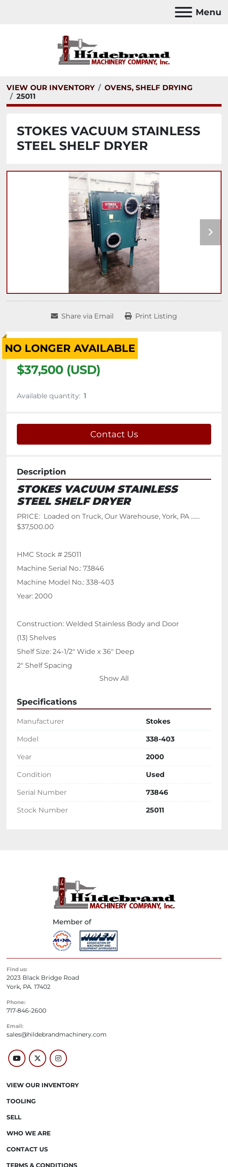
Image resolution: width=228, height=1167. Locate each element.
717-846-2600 (26, 1010)
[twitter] (37, 1058)
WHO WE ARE (28, 1133)
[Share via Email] (82, 316)
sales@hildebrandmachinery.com (56, 1034)
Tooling (21, 1101)
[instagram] (58, 1058)
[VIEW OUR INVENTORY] (50, 87)
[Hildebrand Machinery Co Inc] (114, 893)
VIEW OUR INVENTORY (42, 1085)
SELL (13, 1117)
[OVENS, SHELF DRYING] (148, 87)
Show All (114, 678)
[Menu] (183, 12)
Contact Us (114, 434)
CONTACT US (27, 1149)
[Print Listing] (151, 316)
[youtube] (16, 1058)
